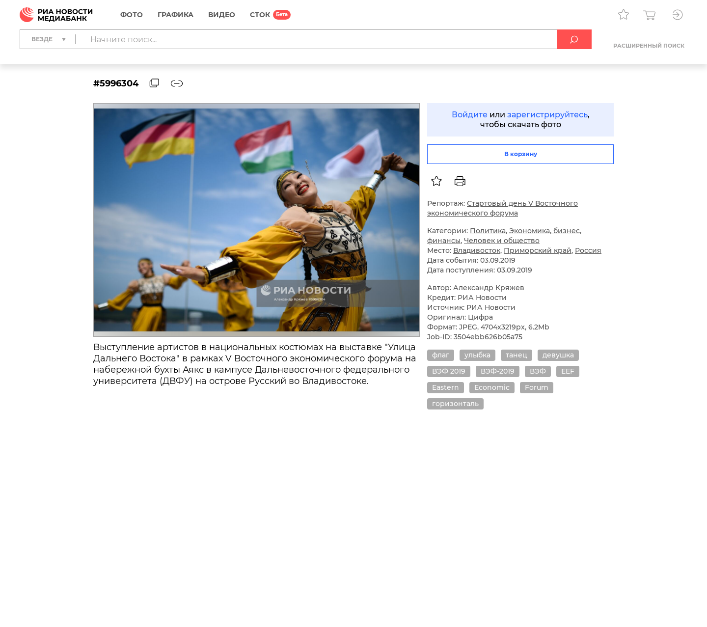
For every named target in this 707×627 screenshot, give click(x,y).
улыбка (477, 355)
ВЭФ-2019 (498, 371)
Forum (536, 387)
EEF (567, 371)
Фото (131, 14)
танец (516, 355)
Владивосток (476, 250)
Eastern (445, 387)
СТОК (260, 14)
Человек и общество (502, 240)
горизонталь (455, 403)
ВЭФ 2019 (448, 371)
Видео (221, 14)
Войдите (470, 114)
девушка (558, 355)
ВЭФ (538, 371)
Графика (175, 14)
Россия (588, 250)
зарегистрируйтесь (547, 114)
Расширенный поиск (648, 45)
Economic (492, 387)
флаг (440, 355)
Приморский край (537, 250)
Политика (488, 230)
